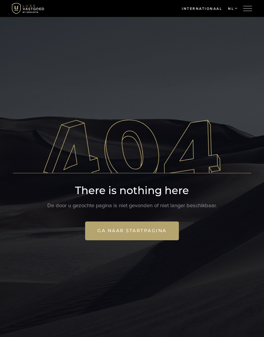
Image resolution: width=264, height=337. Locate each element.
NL (232, 9)
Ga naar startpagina (132, 230)
